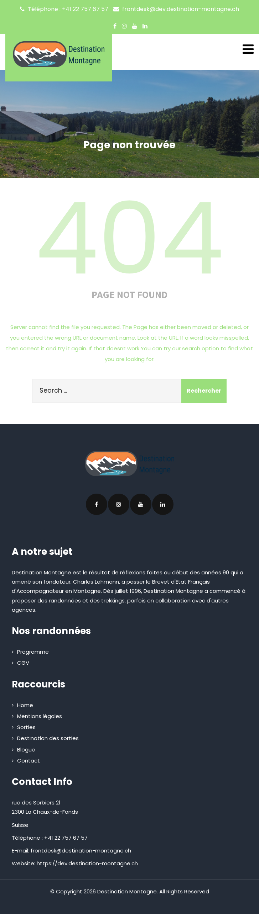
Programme (33, 651)
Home (25, 705)
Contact (28, 760)
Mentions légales (39, 716)
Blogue (26, 749)
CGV (23, 662)
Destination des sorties (48, 738)
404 (130, 238)
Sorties (26, 727)
